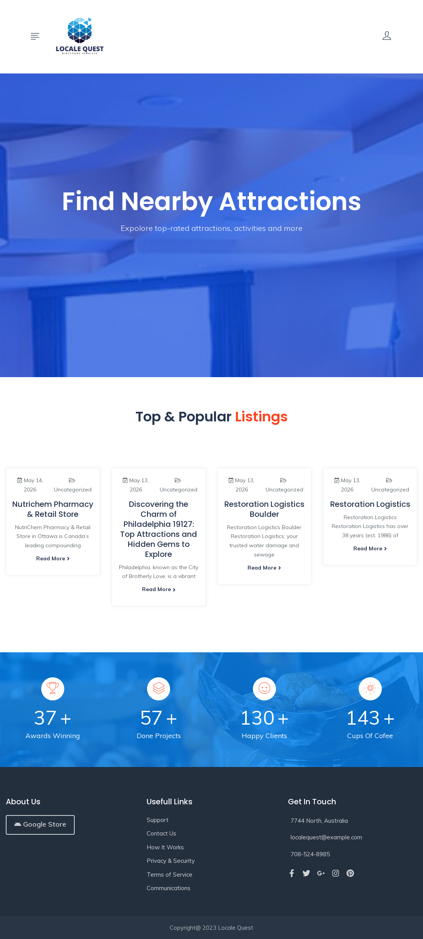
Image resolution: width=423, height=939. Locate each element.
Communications (169, 888)
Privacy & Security (171, 860)
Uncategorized (73, 489)
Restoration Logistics (370, 504)
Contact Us (161, 833)
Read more (53, 558)
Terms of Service (169, 874)
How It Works (165, 847)
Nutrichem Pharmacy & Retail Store (53, 509)
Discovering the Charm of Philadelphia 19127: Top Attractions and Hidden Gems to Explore (158, 529)
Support (158, 820)
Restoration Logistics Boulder (264, 509)
